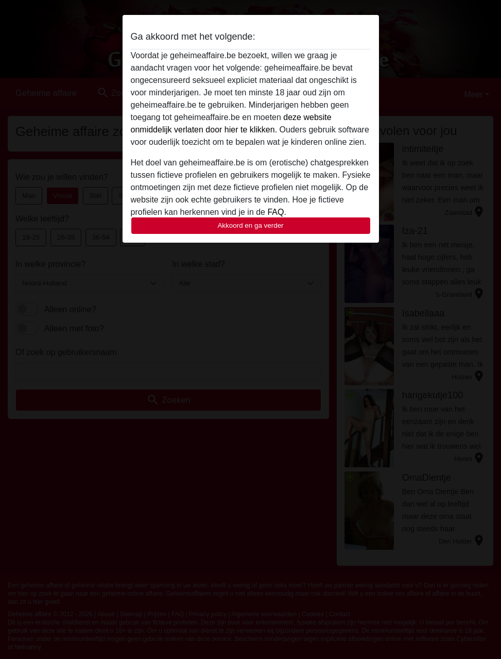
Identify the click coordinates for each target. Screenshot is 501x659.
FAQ (275, 212)
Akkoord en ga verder (250, 225)
